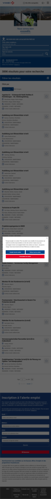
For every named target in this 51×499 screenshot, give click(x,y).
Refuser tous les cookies (35, 252)
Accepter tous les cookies (15, 252)
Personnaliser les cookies (25, 256)
